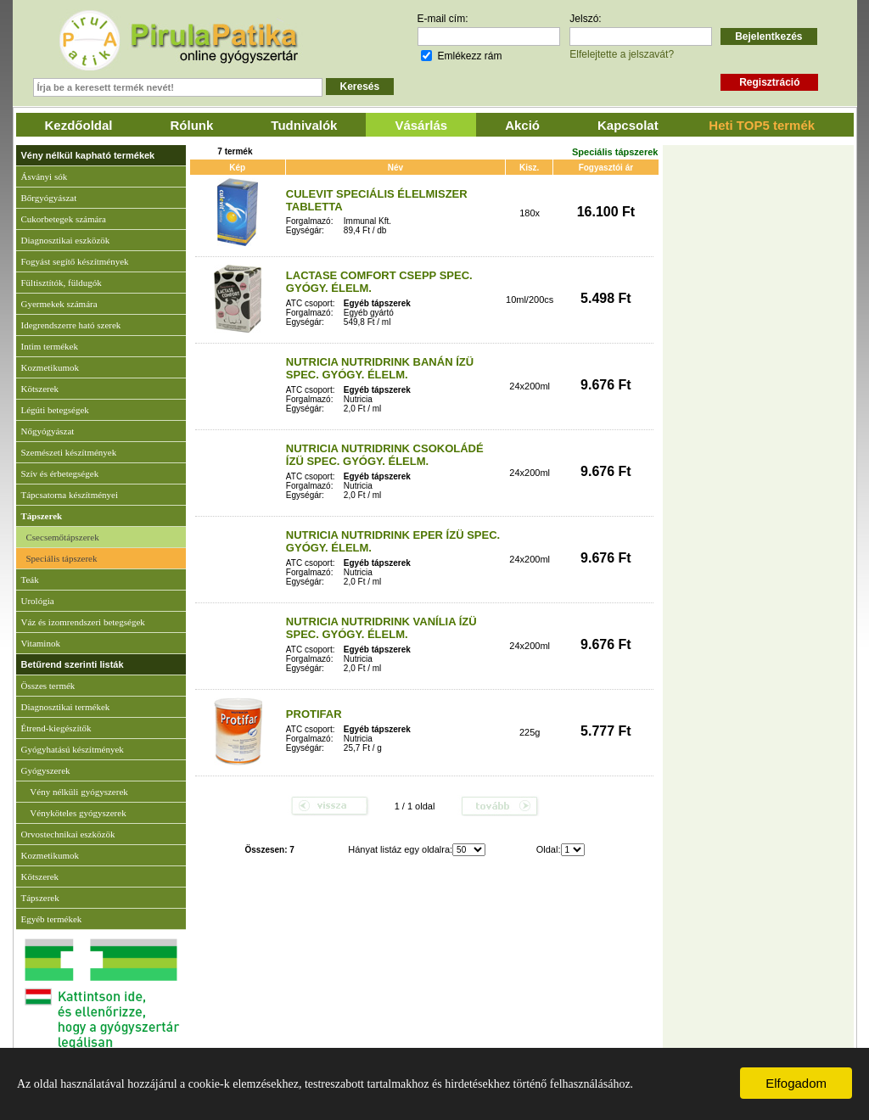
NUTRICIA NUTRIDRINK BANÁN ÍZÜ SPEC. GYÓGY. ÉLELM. (380, 368)
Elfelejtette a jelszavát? (621, 54)
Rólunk (192, 125)
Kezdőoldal (79, 125)
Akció (522, 125)
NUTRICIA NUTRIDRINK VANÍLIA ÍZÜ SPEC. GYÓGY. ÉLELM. (381, 628)
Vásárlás (421, 125)
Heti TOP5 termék (762, 125)
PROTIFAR (314, 714)
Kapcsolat (628, 125)
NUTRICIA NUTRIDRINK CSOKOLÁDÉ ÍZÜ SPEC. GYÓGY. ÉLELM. (385, 455)
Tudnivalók (304, 125)
